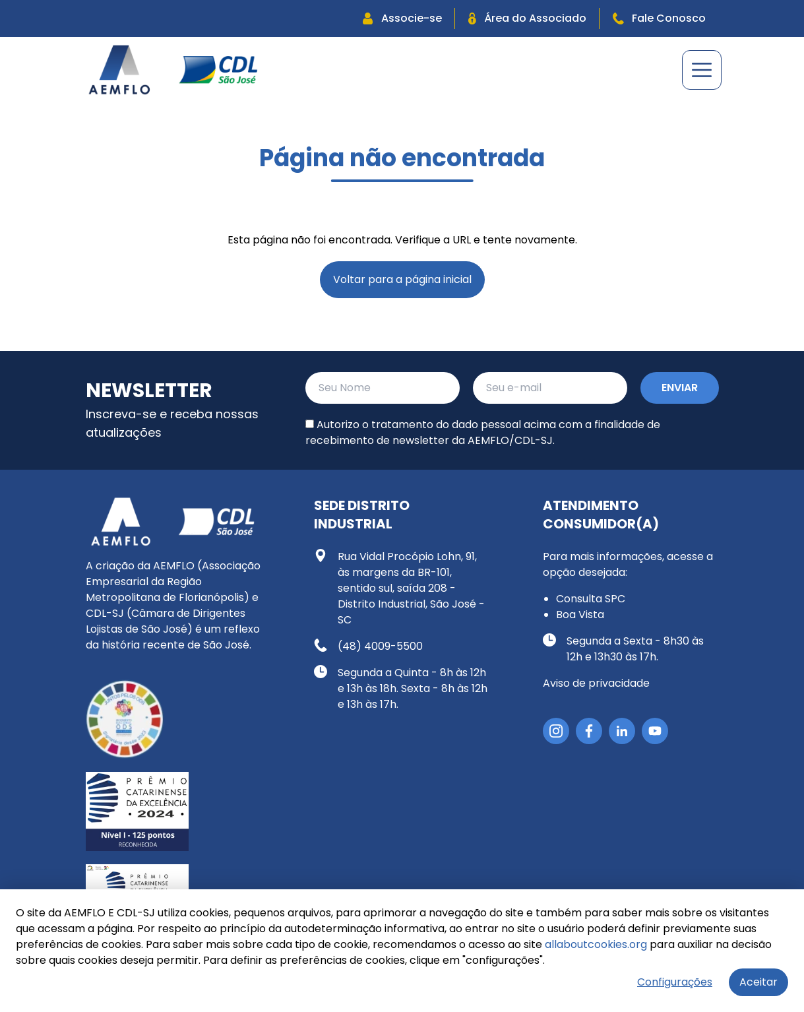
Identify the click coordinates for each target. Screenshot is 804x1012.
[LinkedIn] (622, 731)
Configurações (674, 982)
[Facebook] (589, 731)
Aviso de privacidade (596, 683)
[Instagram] (556, 731)
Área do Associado (527, 18)
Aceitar (758, 982)
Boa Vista (580, 614)
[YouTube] (655, 731)
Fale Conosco (659, 18)
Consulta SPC (590, 598)
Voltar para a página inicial (402, 279)
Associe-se (402, 18)
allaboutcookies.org (596, 944)
